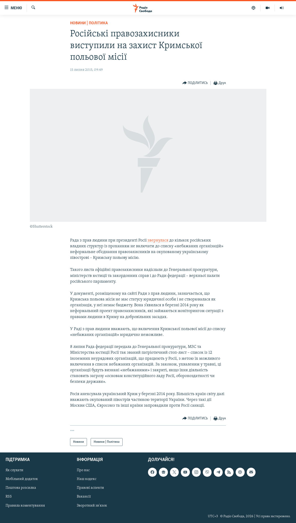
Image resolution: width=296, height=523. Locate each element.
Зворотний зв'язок (92, 506)
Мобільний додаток (22, 479)
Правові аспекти (90, 488)
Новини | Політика (89, 23)
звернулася (158, 240)
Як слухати (14, 470)
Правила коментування (25, 506)
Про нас (83, 470)
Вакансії (84, 497)
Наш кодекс (86, 479)
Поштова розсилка (21, 488)
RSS (9, 497)
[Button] (195, 83)
